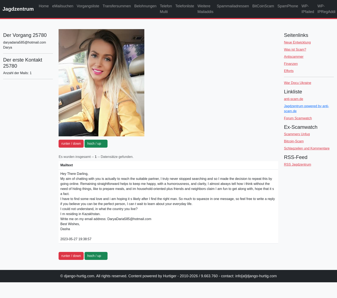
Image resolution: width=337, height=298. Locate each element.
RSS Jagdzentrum (297, 164)
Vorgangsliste (88, 6)
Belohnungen (145, 6)
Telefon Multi (166, 9)
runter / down (71, 143)
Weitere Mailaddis (205, 9)
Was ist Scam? (295, 49)
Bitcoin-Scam (294, 141)
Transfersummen (117, 6)
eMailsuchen (62, 6)
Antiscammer (293, 56)
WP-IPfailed (307, 9)
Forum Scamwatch (298, 118)
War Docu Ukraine (297, 83)
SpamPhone (287, 6)
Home (44, 6)
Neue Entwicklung (297, 42)
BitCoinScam (263, 6)
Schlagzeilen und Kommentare (306, 148)
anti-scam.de (293, 99)
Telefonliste (184, 6)
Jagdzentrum (18, 9)
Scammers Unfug (297, 134)
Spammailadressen (233, 6)
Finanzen (291, 64)
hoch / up (96, 143)
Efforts (288, 71)
